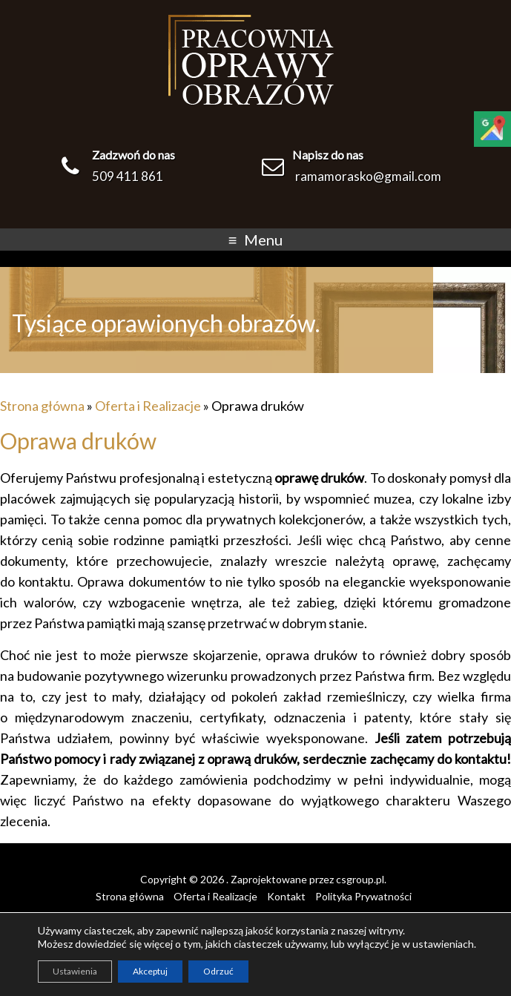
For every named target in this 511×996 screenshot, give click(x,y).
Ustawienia (75, 971)
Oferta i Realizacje (148, 406)
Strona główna (42, 406)
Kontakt (286, 896)
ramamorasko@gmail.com (368, 176)
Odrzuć (218, 971)
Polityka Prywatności (363, 896)
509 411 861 (127, 176)
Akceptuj (150, 971)
